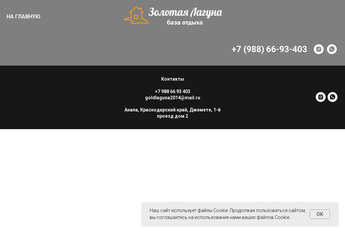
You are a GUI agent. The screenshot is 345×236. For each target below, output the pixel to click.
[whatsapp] (332, 49)
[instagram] (319, 49)
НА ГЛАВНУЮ (23, 16)
